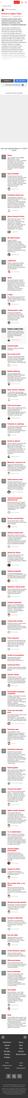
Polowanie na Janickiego (15, 424)
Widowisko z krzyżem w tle (16, 462)
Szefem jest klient (13, 665)
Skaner (9, 155)
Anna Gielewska (14, 365)
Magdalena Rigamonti (15, 417)
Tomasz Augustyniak (15, 596)
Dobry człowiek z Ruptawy (16, 389)
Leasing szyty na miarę (15, 621)
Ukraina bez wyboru (13, 552)
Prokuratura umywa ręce (15, 195)
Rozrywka (7, 1051)
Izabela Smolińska (15, 473)
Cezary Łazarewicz (15, 210)
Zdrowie (7, 1045)
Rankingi (7, 1054)
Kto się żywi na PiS (13, 354)
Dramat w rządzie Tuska (15, 328)
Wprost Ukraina (21, 1054)
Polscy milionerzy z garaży (16, 950)
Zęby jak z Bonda (13, 674)
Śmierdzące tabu (13, 729)
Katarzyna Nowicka (15, 322)
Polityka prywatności (21, 1068)
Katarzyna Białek (14, 631)
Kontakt (21, 1062)
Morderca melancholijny (15, 518)
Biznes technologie (13, 971)
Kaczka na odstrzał (13, 441)
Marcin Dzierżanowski (15, 383)
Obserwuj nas (13, 84)
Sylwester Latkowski (15, 456)
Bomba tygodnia (12, 767)
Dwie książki (11, 990)
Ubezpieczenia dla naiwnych (16, 902)
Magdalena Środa (14, 188)
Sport (21, 1045)
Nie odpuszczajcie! (13, 238)
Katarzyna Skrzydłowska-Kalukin (17, 723)
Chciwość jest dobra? (14, 789)
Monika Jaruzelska (15, 512)
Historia (21, 1051)
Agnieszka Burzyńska (15, 339)
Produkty (7, 1057)
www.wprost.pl (13, 1093)
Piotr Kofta (13, 743)
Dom (21, 1048)
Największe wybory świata (16, 587)
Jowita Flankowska (15, 649)
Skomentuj (7, 80)
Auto (7, 1048)
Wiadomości (7, 1042)
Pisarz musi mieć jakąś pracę (15, 711)
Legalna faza (11, 260)
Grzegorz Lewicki (14, 685)
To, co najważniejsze (14, 832)
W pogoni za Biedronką (15, 918)
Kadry (9, 1015)
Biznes (21, 1042)
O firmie (7, 1062)
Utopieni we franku (13, 869)
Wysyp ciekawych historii (15, 216)
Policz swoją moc (13, 638)
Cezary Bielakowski (15, 304)
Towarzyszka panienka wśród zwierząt (14, 499)
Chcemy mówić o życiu (14, 310)
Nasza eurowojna (13, 173)
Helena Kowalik (14, 526)
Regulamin (7, 1068)
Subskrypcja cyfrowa (7, 1065)
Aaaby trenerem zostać (15, 479)
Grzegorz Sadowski (15, 804)
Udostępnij (22, 80)
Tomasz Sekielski (14, 231)
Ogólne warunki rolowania (16, 810)
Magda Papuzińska (15, 254)
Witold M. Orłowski (15, 862)
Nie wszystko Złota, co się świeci (16, 884)
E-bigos (10, 294)
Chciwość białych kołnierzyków (13, 849)
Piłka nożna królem (13, 960)
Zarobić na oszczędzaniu (15, 655)
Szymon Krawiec (14, 614)
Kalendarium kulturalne (15, 749)
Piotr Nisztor (13, 434)
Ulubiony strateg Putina (15, 532)
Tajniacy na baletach (14, 571)
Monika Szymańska (15, 928)
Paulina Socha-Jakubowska (17, 491)
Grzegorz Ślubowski (15, 565)
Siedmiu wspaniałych (14, 602)
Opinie (9, 277)
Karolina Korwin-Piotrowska (17, 782)
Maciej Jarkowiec (14, 580)
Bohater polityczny (13, 371)
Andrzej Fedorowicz (15, 546)
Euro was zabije (12, 935)
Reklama (21, 1065)
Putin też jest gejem (14, 405)
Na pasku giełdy (12, 346)
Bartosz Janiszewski (15, 271)
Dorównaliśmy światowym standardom (15, 692)
